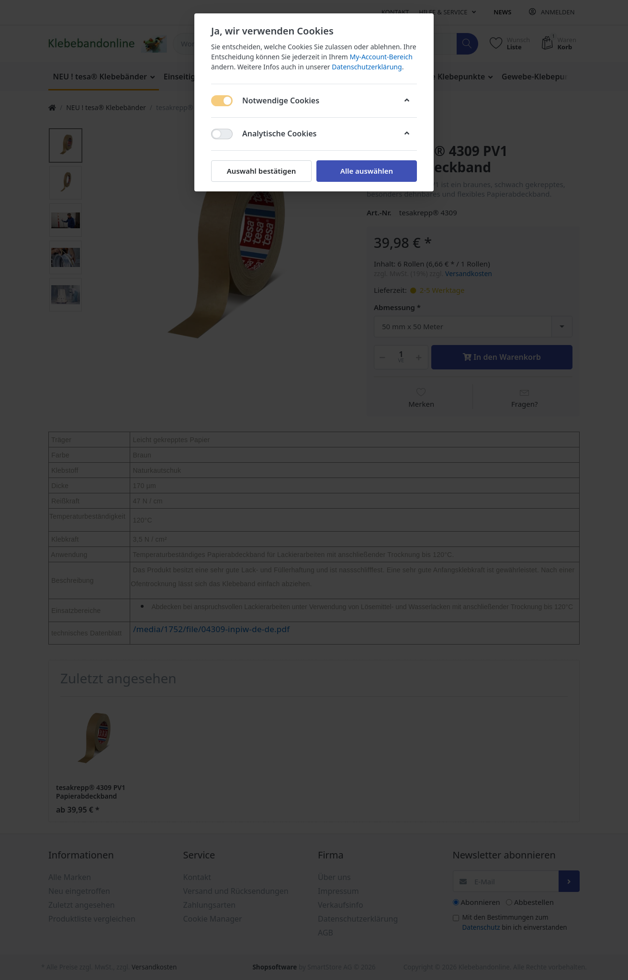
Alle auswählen (366, 171)
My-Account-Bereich (381, 56)
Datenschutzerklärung (367, 66)
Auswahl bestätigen (261, 171)
